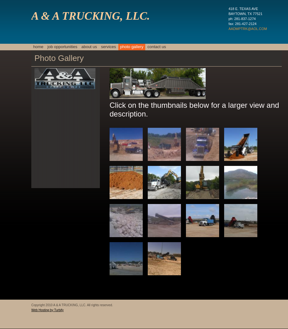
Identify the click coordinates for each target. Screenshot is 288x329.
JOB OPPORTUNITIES (62, 46)
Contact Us (156, 46)
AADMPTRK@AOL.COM (248, 29)
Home (38, 46)
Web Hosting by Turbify (47, 310)
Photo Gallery (131, 46)
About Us (89, 46)
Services (108, 46)
